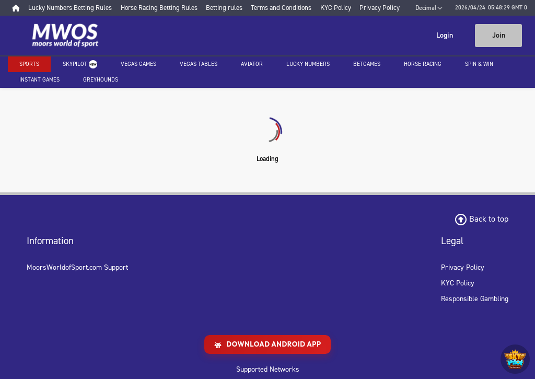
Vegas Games (138, 64)
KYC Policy (457, 283)
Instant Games (39, 80)
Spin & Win (479, 64)
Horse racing (422, 64)
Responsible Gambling (474, 299)
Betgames (366, 64)
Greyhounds (100, 80)
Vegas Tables (198, 64)
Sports (29, 64)
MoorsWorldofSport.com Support (77, 267)
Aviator (252, 64)
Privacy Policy (462, 267)
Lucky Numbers (308, 64)
